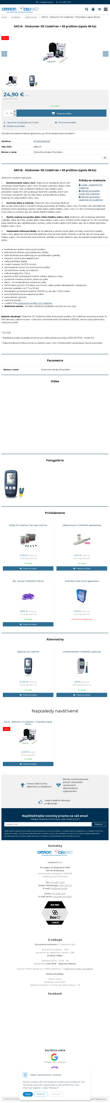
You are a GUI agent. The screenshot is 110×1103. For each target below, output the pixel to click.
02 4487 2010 (65, 2)
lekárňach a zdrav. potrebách (78, 969)
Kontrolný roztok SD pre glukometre (82, 581)
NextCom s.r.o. (100, 1099)
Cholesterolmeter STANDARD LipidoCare (82, 651)
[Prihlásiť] (93, 9)
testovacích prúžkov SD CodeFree (35, 303)
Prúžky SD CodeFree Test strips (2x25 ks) (28, 525)
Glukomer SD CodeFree (28, 651)
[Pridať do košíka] (61, 113)
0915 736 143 (65, 885)
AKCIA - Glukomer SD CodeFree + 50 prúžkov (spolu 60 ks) (28, 723)
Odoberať (99, 824)
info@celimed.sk (46, 2)
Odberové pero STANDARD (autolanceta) (82, 525)
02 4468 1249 (59, 893)
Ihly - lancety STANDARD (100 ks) (28, 581)
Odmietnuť (56, 1094)
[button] (86, 9)
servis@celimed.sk (62, 896)
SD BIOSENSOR (42, 141)
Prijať (27, 1094)
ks (11, 113)
